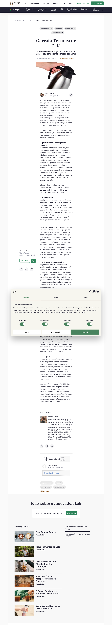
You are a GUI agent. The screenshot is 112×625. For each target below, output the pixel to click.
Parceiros (56, 3)
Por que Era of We (32, 3)
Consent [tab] (26, 297)
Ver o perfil (24, 260)
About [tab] (86, 297)
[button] (22, 10)
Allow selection (56, 332)
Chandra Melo (53, 416)
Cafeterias (84, 9)
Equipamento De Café (42, 10)
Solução (46, 3)
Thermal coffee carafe (51, 473)
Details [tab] (56, 297)
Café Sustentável (95, 10)
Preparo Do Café (30, 10)
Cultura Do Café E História (57, 10)
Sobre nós (68, 3)
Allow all (85, 332)
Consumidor (58, 28)
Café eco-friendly (70, 28)
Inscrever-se (97, 3)
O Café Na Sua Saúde (72, 10)
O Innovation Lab (82, 3)
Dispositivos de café (57, 32)
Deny (27, 332)
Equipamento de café (46, 28)
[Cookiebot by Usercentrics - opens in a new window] (90, 291)
